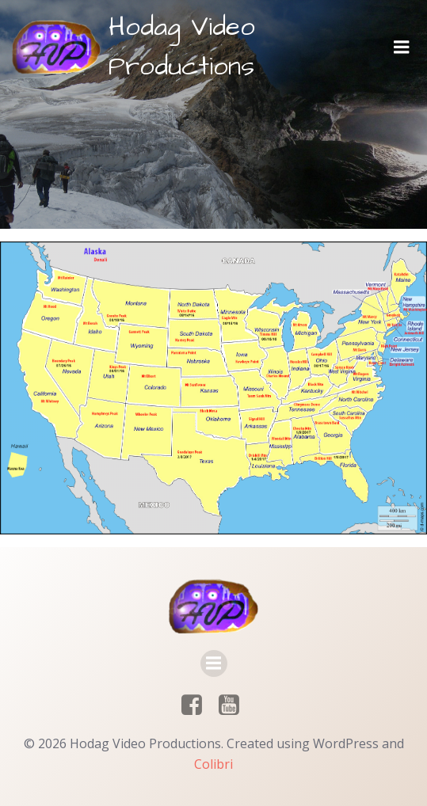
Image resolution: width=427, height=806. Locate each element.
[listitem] (153, 386)
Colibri (213, 764)
